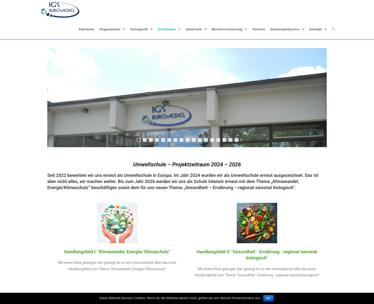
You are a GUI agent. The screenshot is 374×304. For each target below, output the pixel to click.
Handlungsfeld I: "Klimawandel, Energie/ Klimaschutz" (117, 251)
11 (200, 140)
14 (218, 140)
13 (212, 140)
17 (236, 140)
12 (206, 140)
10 (194, 140)
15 (224, 140)
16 (230, 140)
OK (268, 298)
